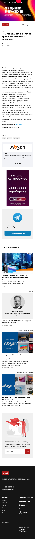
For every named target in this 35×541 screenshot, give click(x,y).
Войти (25, 513)
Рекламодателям (26, 509)
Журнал (5, 497)
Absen (3, 138)
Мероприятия (24, 501)
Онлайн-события (26, 497)
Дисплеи (9, 138)
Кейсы (4, 505)
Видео (4, 510)
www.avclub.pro (14, 127)
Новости (4, 500)
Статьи (4, 508)
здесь (4, 121)
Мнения (4, 503)
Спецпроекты (6, 513)
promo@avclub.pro (8, 490)
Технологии (17, 138)
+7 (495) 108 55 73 (8, 487)
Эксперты (23, 505)
